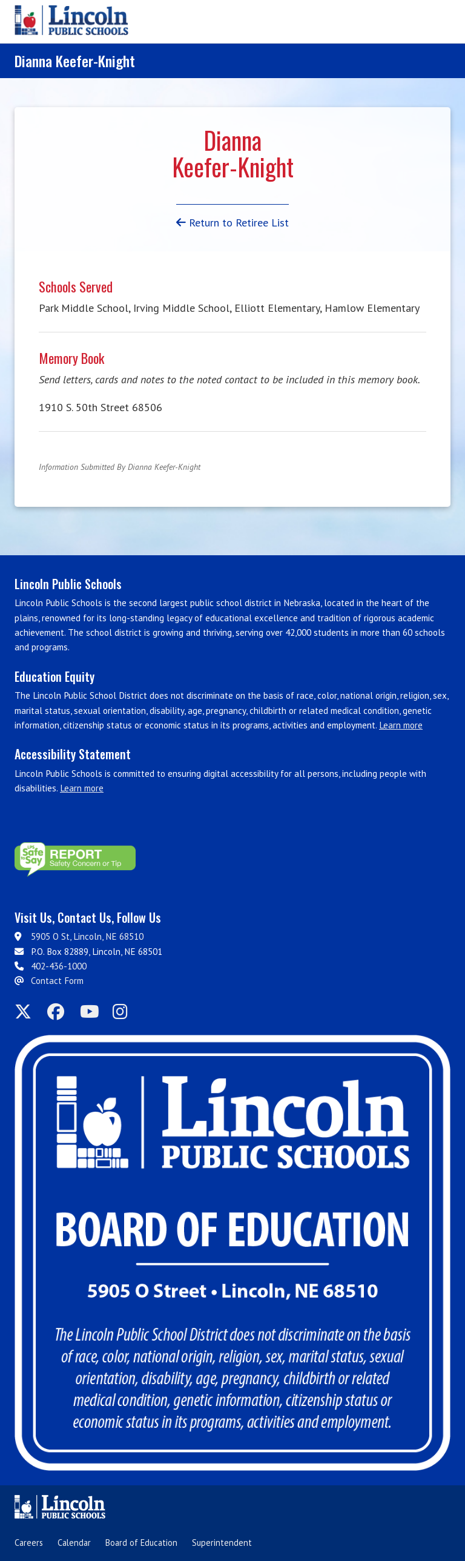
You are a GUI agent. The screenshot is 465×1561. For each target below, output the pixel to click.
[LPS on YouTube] (92, 1012)
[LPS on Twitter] (27, 1012)
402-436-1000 (59, 966)
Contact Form (57, 980)
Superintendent (222, 1542)
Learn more (401, 725)
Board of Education (141, 1542)
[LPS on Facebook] (60, 1012)
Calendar (74, 1542)
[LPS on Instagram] (125, 1012)
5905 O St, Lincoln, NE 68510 (87, 936)
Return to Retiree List (232, 222)
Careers (29, 1542)
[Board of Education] (232, 1253)
